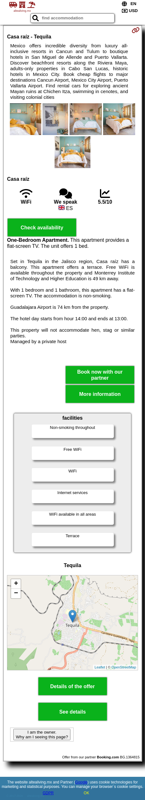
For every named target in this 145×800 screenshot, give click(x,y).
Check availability (42, 227)
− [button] (16, 593)
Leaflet (100, 667)
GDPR (48, 793)
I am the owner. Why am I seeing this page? (42, 734)
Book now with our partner (99, 375)
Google (81, 782)
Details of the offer (72, 686)
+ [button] (16, 584)
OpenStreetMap (123, 667)
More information (100, 394)
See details (72, 712)
